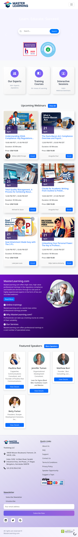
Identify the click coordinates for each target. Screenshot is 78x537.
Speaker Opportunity (50, 470)
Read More (9, 299)
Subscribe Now (39, 513)
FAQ (43, 450)
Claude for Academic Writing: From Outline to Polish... (55, 189)
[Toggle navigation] (71, 4)
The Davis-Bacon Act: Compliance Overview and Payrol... (57, 137)
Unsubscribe (10, 501)
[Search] (33, 31)
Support (45, 454)
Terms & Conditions (49, 462)
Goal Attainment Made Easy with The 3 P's (20, 243)
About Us (45, 446)
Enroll (32, 156)
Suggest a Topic (48, 474)
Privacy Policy (47, 466)
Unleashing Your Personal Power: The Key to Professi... (57, 244)
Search (54, 31)
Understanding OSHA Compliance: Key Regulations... (19, 137)
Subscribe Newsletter (14, 497)
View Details (14, 387)
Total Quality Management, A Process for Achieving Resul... (18, 190)
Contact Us (46, 458)
